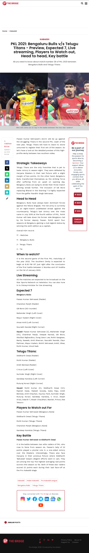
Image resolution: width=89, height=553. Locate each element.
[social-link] (7, 198)
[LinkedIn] (7, 180)
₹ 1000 (78, 211)
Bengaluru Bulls (24, 485)
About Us (77, 540)
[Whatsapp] (7, 174)
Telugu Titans (37, 485)
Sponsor (75, 163)
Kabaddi (44, 39)
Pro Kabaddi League (49, 480)
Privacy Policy (66, 540)
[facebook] (7, 162)
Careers (75, 542)
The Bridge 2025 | (36, 547)
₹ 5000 (78, 194)
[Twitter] (7, 168)
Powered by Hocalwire (51, 547)
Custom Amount (78, 220)
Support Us (65, 542)
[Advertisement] (44, 21)
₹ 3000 (78, 203)
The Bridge (44, 494)
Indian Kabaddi (33, 480)
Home (5, 31)
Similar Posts (14, 522)
